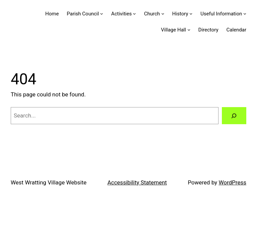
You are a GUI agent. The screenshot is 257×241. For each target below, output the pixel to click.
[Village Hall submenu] (188, 29)
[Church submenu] (162, 13)
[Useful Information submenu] (244, 13)
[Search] (234, 115)
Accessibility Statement (137, 182)
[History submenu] (190, 13)
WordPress (232, 182)
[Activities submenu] (134, 13)
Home (52, 14)
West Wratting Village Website (49, 182)
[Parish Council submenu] (101, 13)
